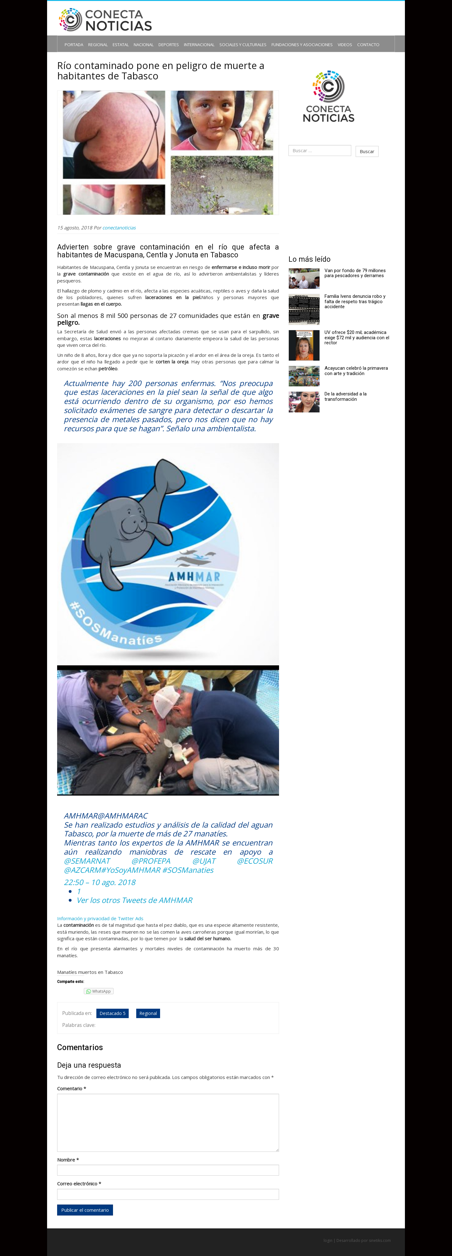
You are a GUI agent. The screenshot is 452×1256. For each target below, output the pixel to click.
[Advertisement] (339, 201)
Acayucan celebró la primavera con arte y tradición (355, 365)
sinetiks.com (380, 1234)
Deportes (163, 39)
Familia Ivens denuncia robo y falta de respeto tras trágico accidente (353, 296)
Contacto (339, 39)
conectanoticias (123, 222)
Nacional (140, 39)
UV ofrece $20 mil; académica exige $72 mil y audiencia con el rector (355, 333)
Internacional (190, 39)
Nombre (72, 1152)
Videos (318, 39)
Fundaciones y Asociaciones (281, 39)
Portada (77, 39)
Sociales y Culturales (229, 39)
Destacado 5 (113, 1009)
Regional (98, 39)
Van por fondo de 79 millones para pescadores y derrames (354, 268)
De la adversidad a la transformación (344, 391)
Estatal (119, 39)
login (328, 1234)
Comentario (75, 1081)
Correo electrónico (83, 1176)
